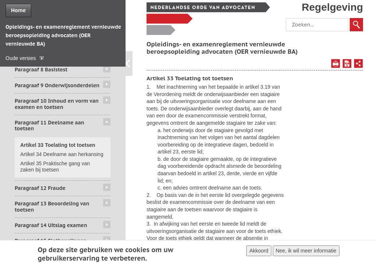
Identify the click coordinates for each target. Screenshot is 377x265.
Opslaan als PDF (347, 63)
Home (18, 10)
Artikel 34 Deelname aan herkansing (61, 154)
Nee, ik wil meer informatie (306, 252)
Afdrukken (335, 63)
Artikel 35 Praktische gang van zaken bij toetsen (55, 166)
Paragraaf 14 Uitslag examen (51, 225)
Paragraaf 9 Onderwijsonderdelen (57, 85)
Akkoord (258, 252)
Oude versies (21, 58)
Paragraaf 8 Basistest (41, 69)
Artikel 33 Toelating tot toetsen (57, 145)
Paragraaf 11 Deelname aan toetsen (49, 125)
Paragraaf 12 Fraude (40, 188)
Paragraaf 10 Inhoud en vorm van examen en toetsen (57, 104)
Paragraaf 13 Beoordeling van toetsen (52, 206)
